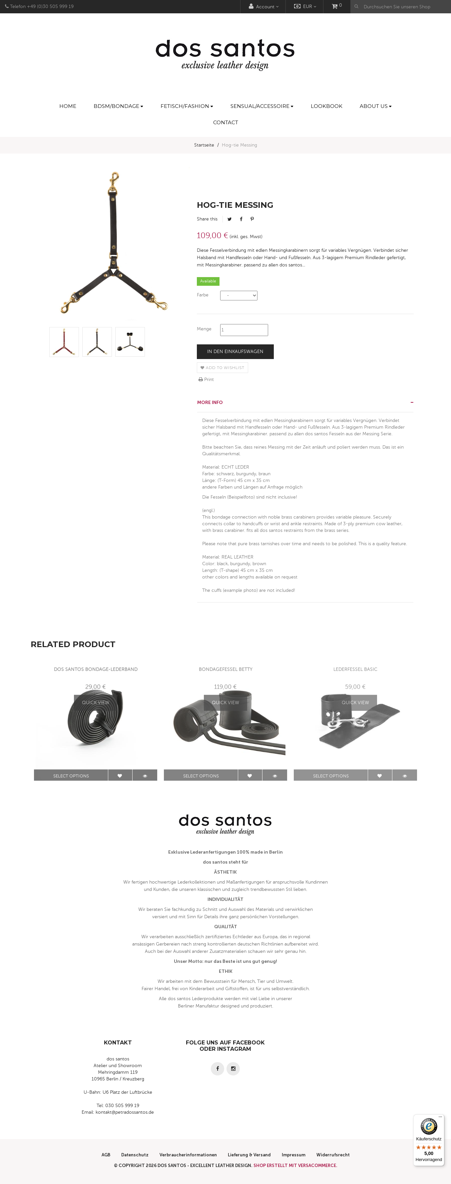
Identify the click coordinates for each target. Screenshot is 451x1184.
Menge (204, 328)
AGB (106, 1154)
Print (206, 379)
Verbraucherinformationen (188, 1154)
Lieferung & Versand (249, 1154)
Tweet (229, 219)
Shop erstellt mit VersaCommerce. (295, 1165)
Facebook (241, 219)
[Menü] (440, 1118)
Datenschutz (135, 1154)
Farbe (203, 294)
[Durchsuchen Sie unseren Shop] (400, 6)
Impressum (293, 1154)
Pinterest (252, 219)
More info (210, 402)
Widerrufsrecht (333, 1154)
